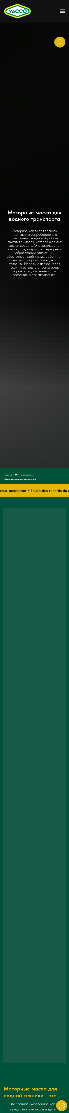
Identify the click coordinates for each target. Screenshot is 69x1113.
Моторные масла (24, 474)
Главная (8, 474)
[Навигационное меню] (62, 11)
